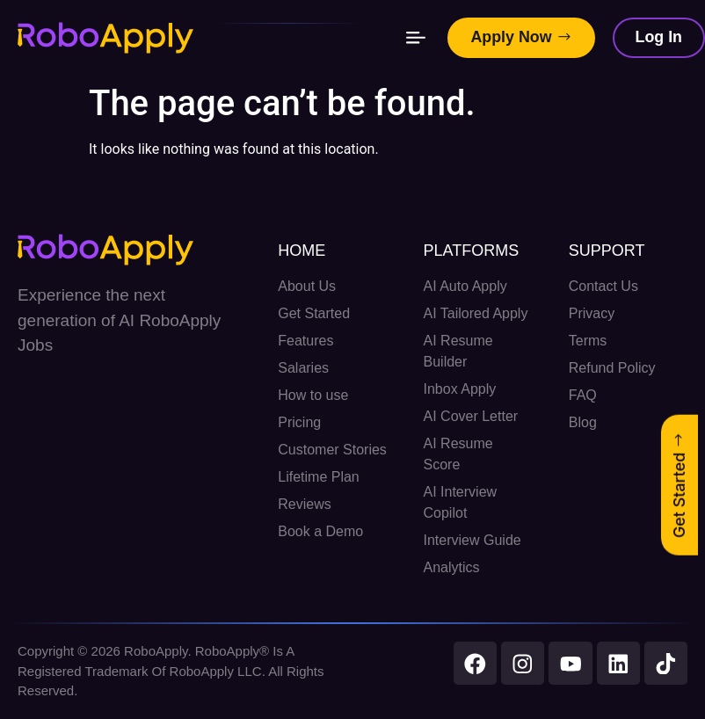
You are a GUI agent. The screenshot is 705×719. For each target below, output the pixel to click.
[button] (414, 38)
